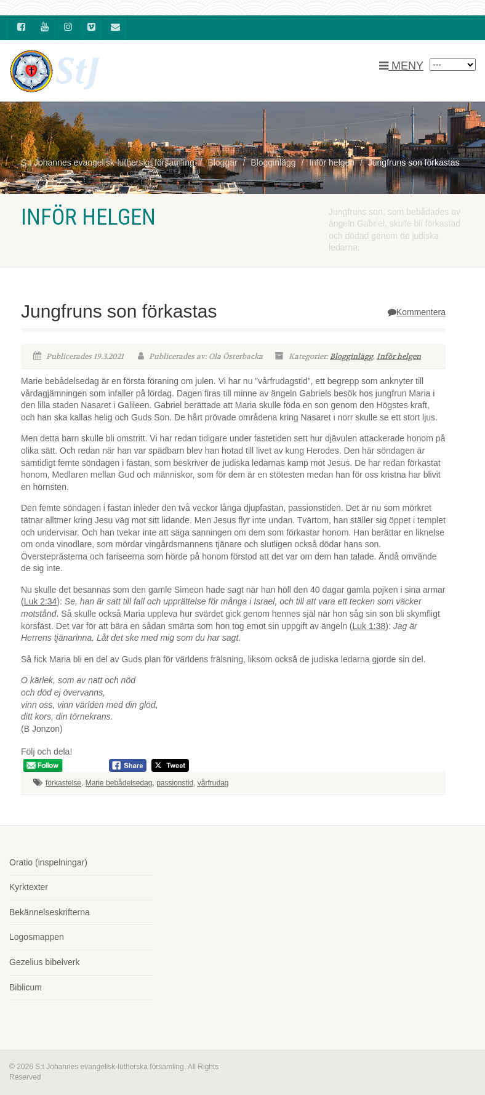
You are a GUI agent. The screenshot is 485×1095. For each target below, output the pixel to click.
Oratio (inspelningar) (48, 862)
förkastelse (63, 783)
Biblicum (25, 987)
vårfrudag (213, 783)
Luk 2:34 (40, 601)
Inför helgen (399, 356)
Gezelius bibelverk (44, 962)
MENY (401, 66)
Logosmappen (36, 937)
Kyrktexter (28, 887)
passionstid (174, 783)
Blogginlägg (351, 356)
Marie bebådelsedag (119, 783)
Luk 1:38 (369, 626)
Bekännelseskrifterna (49, 912)
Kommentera (417, 312)
